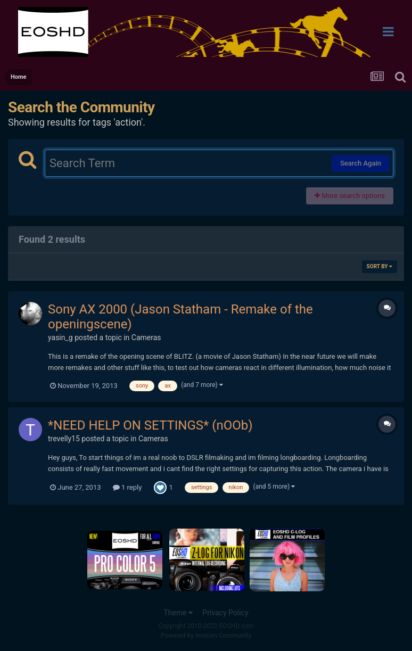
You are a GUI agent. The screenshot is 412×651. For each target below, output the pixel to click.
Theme (178, 612)
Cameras (146, 337)
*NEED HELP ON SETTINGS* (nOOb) (150, 425)
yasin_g (60, 337)
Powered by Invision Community (206, 635)
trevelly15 (64, 438)
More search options (350, 196)
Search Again (360, 163)
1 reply (127, 487)
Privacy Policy (225, 612)
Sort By (379, 266)
